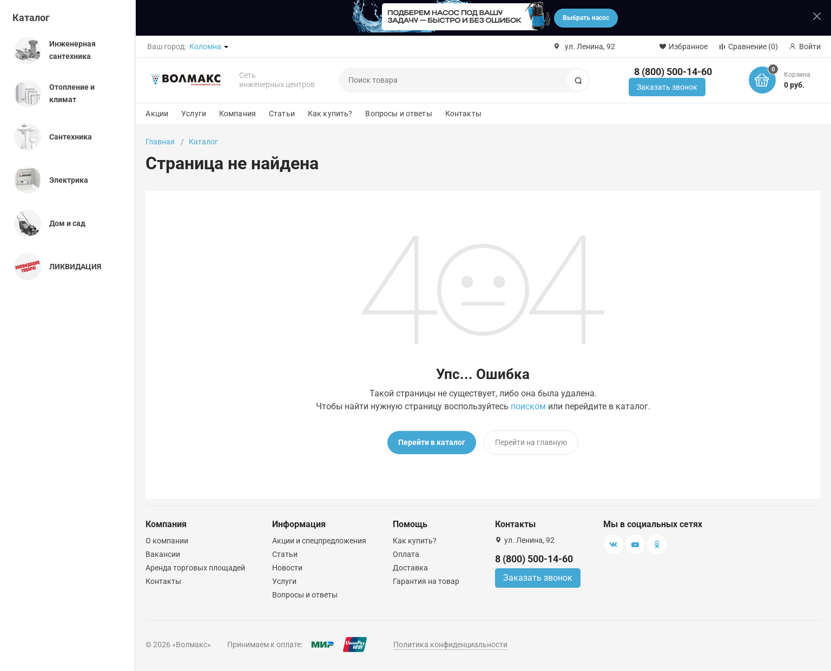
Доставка (410, 567)
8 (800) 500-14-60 (673, 71)
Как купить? (330, 113)
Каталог (31, 17)
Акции (157, 113)
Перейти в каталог (431, 442)
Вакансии (163, 554)
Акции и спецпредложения (319, 540)
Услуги (193, 113)
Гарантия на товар (426, 581)
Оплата (406, 554)
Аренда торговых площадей (195, 567)
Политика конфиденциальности (450, 644)
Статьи (282, 113)
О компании (167, 540)
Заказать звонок (667, 87)
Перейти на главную (531, 442)
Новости (287, 567)
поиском (528, 406)
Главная (160, 141)
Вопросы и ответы (398, 113)
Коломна (205, 46)
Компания (237, 113)
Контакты (463, 113)
